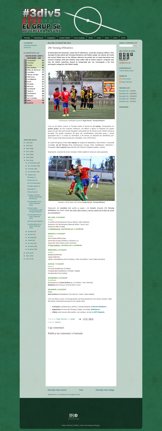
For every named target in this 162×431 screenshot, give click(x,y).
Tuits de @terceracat (126, 70)
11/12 (123, 38)
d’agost (30, 175)
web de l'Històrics (99, 307)
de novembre (32, 166)
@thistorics (95, 309)
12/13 (115, 38)
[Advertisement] (30, 121)
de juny (30, 234)
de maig (31, 237)
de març (31, 243)
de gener (31, 249)
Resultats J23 (123, 99)
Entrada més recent (57, 390)
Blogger (97, 425)
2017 (28, 151)
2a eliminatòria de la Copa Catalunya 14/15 (34, 216)
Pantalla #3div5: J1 (33, 186)
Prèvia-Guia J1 (32, 192)
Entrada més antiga (105, 390)
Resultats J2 (31, 177)
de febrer (31, 246)
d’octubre (31, 169)
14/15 (99, 38)
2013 (28, 253)
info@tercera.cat (124, 63)
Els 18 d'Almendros (33, 183)
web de (96, 312)
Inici (81, 390)
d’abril (30, 240)
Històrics (58, 322)
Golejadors (51, 38)
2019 (28, 145)
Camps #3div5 (64, 38)
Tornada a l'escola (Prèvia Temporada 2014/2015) (34, 196)
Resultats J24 (123, 96)
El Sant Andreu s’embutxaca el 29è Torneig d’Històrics (34, 210)
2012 (28, 256)
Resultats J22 (123, 101)
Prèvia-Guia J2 (32, 180)
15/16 (91, 38)
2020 (28, 143)
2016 (28, 154)
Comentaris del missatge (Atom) (69, 394)
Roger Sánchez (61, 319)
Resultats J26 (123, 91)
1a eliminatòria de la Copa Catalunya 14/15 (34, 226)
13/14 (107, 38)
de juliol (30, 231)
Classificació (38, 38)
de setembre (32, 172)
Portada (27, 38)
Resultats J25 (123, 93)
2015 (28, 157)
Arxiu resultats (79, 38)
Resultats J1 (31, 189)
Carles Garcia (126, 79)
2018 (28, 148)
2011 (28, 259)
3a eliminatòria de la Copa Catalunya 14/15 (34, 203)
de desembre (32, 163)
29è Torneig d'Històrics (35, 221)
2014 (28, 160)
